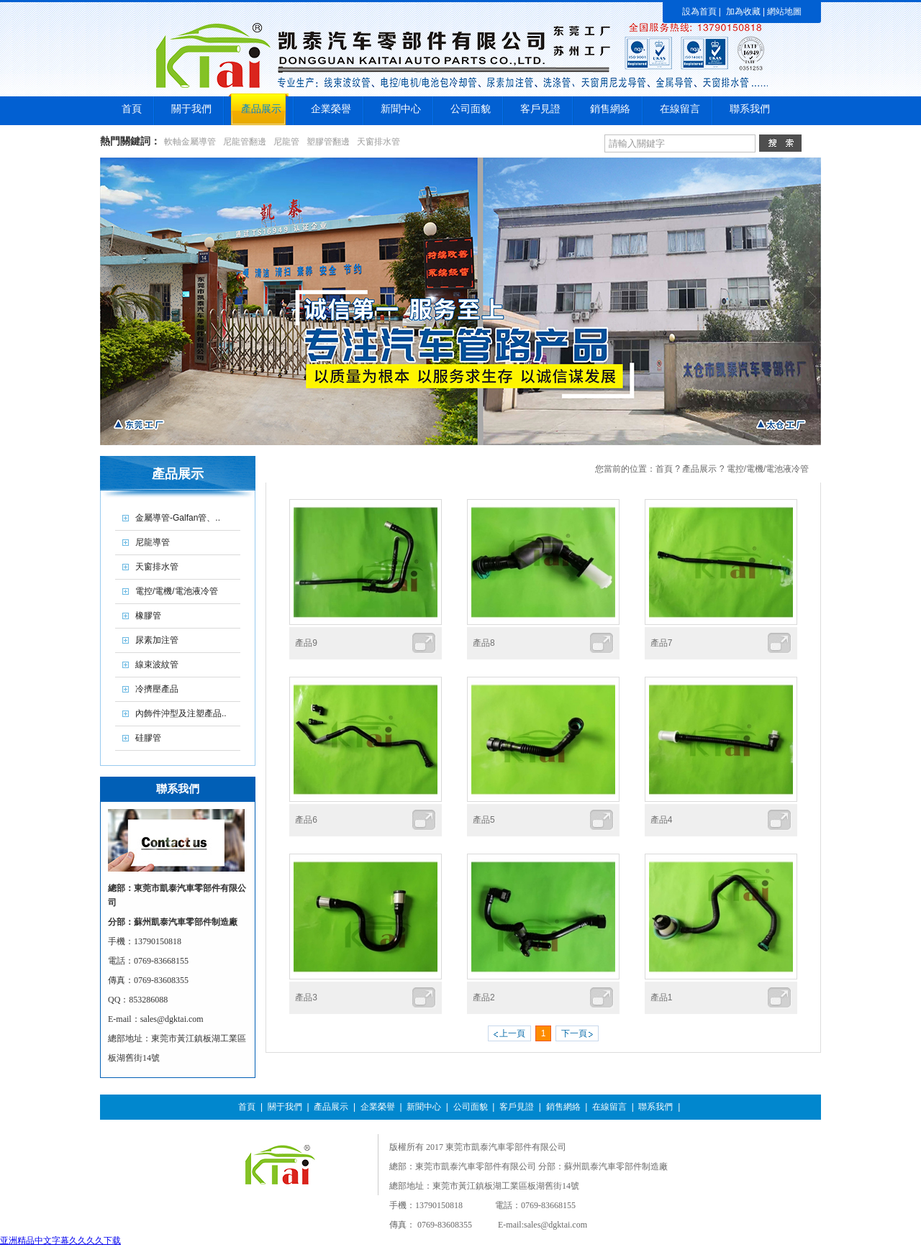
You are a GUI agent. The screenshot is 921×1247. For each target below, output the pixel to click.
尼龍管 (286, 142)
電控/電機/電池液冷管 (768, 469)
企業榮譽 (377, 1107)
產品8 (484, 643)
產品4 (661, 820)
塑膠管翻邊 (328, 142)
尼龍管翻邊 (244, 142)
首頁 (664, 469)
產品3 (306, 997)
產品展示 (699, 469)
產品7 (661, 643)
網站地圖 (784, 11)
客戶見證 (516, 1107)
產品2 (484, 997)
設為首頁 (699, 11)
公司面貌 (470, 1107)
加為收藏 (743, 11)
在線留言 (609, 1107)
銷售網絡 (563, 1107)
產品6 (306, 820)
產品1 (661, 997)
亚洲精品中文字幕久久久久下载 (60, 1240)
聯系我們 (655, 1107)
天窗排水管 (378, 142)
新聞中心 (424, 1107)
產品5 (484, 820)
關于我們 (285, 1107)
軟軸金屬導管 (190, 142)
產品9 (306, 643)
